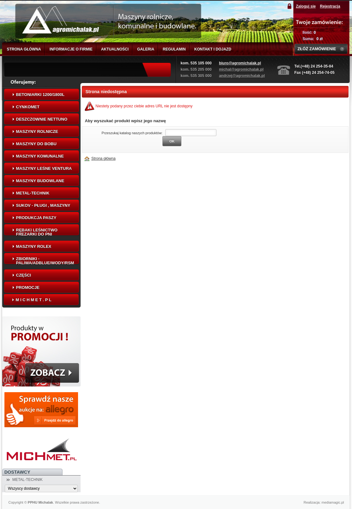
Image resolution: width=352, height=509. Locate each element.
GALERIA (145, 49)
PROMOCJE (27, 287)
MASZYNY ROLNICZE (37, 131)
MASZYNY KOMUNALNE (40, 156)
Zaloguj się (306, 6)
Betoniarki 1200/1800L (40, 94)
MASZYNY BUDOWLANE (40, 180)
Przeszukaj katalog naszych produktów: (132, 133)
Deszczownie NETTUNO (42, 119)
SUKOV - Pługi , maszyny (43, 205)
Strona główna (103, 158)
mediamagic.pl (333, 502)
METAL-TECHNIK (33, 193)
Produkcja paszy (36, 217)
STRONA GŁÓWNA (24, 49)
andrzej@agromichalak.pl (242, 76)
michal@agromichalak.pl (241, 69)
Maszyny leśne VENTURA (44, 168)
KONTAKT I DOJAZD (212, 49)
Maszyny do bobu (36, 143)
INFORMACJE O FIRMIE (71, 49)
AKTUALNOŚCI (115, 49)
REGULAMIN (174, 49)
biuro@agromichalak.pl (240, 63)
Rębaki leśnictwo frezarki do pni (37, 232)
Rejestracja (330, 6)
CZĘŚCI (23, 275)
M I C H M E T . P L (34, 299)
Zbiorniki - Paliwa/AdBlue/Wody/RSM (45, 260)
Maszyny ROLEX (34, 246)
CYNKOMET (27, 107)
